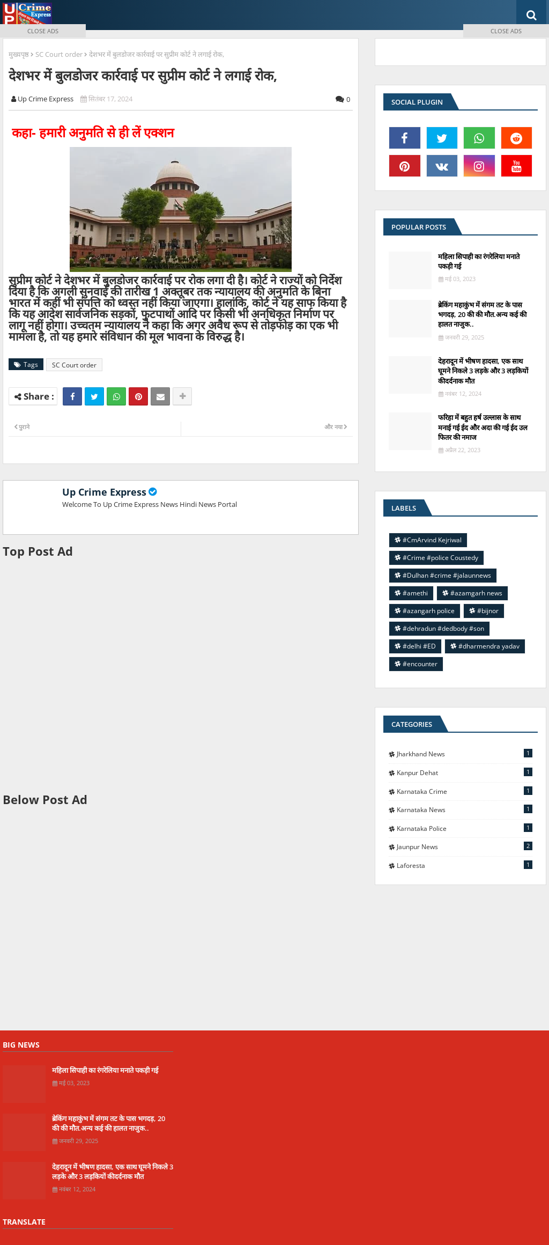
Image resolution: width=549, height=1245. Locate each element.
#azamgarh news (476, 593)
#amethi (415, 593)
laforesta (464, 865)
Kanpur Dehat (464, 772)
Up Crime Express (104, 491)
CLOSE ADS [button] (42, 31)
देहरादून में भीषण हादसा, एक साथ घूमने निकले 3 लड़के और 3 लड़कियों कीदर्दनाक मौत (112, 1171)
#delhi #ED (419, 646)
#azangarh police (429, 610)
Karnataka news (464, 809)
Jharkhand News (464, 753)
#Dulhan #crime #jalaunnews (447, 575)
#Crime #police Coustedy (440, 557)
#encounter (420, 663)
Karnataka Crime (464, 791)
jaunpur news (464, 846)
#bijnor (488, 610)
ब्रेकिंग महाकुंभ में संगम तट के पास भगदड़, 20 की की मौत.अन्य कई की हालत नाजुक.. (108, 1123)
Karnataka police (464, 828)
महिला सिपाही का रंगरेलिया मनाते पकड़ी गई (105, 1070)
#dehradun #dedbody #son (443, 628)
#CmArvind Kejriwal (432, 539)
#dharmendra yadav (489, 646)
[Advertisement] (181, 675)
